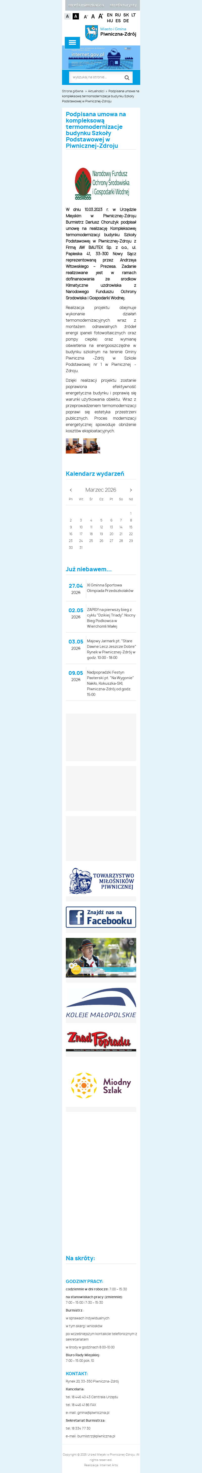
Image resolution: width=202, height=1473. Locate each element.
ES (118, 21)
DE (126, 21)
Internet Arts (109, 1465)
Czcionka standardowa (93, 16)
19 (101, 534)
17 (81, 534)
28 (121, 541)
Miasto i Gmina (118, 32)
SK (126, 15)
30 (71, 548)
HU (110, 21)
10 (81, 527)
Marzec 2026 (100, 490)
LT (133, 15)
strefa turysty (123, 5)
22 (131, 534)
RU (118, 15)
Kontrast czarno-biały (76, 16)
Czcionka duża (100, 16)
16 (70, 534)
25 (91, 541)
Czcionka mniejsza (86, 16)
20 (111, 534)
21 (121, 534)
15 (130, 527)
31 (80, 548)
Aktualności (96, 91)
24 (81, 541)
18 (91, 534)
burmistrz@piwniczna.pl (96, 1436)
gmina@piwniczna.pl (93, 1413)
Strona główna (72, 91)
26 (101, 541)
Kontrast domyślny (67, 16)
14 (121, 527)
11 (91, 527)
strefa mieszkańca (86, 5)
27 (111, 541)
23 (71, 541)
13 (111, 527)
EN (109, 15)
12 (101, 527)
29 (131, 541)
